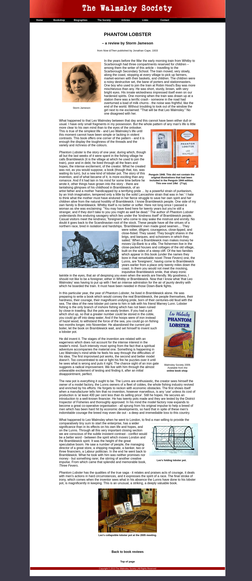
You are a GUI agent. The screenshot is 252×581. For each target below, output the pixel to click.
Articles (125, 20)
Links (145, 20)
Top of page (127, 561)
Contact (164, 20)
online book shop (177, 370)
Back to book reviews (128, 551)
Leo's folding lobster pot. (173, 459)
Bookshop (59, 20)
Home (39, 20)
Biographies (80, 20)
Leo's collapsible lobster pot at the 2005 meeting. (127, 513)
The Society (104, 20)
